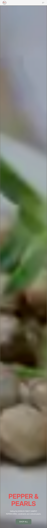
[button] (4, 2)
